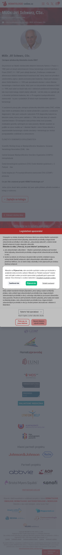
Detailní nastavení (48, 283)
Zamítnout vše (14, 283)
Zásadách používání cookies (46, 278)
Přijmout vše (31, 283)
